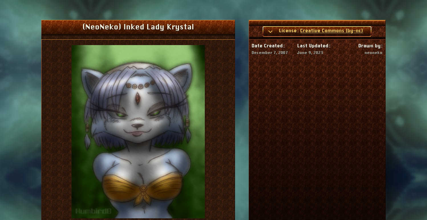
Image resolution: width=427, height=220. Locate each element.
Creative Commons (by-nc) (331, 30)
